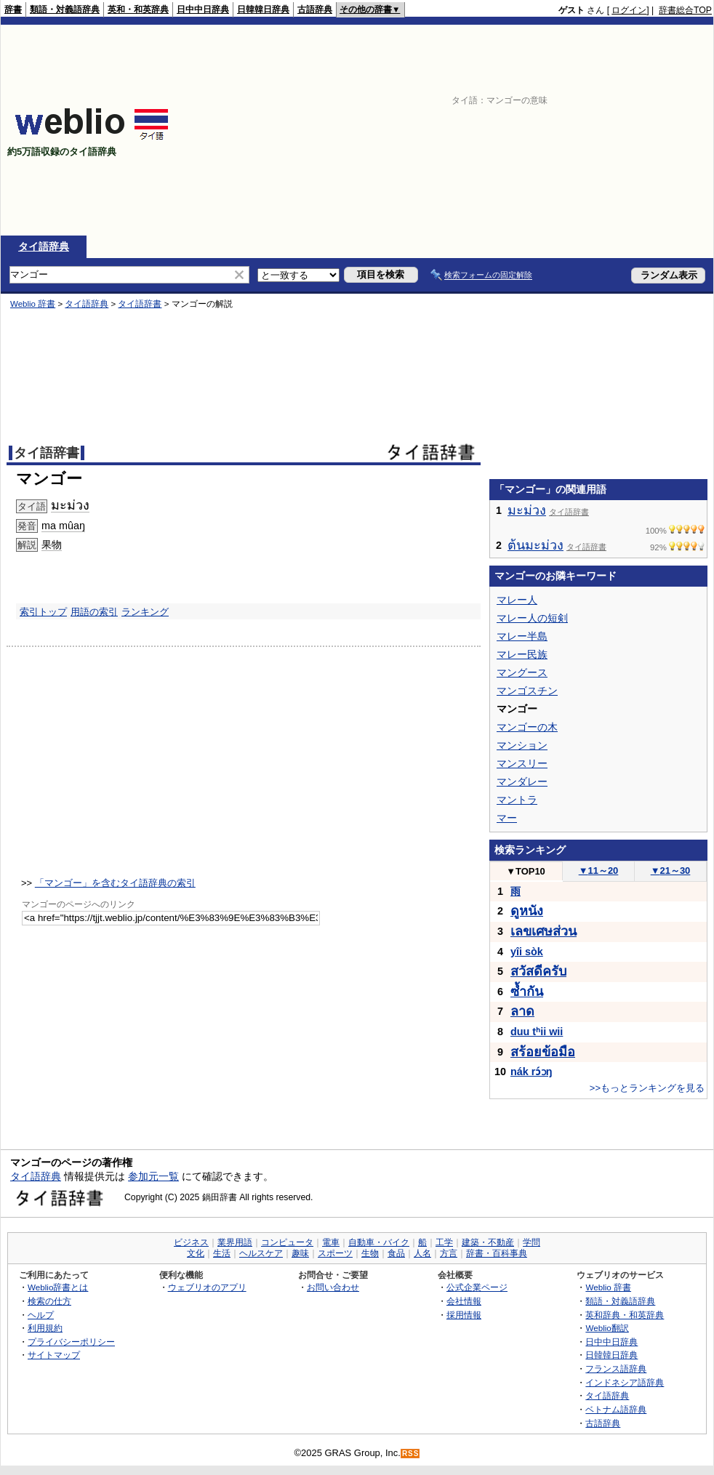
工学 (444, 1242)
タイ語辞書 (139, 304)
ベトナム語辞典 (615, 1409)
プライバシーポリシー (71, 1341)
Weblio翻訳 (606, 1328)
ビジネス (191, 1242)
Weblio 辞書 (32, 304)
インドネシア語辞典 (624, 1382)
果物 (51, 544)
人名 (422, 1253)
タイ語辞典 (43, 246)
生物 (370, 1253)
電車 (331, 1242)
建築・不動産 (488, 1242)
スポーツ (335, 1253)
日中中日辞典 (203, 9)
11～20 (599, 870)
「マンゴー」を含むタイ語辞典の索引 (115, 882)
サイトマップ (54, 1354)
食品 (396, 1253)
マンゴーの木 (527, 727)
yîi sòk (526, 951)
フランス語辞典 (615, 1368)
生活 (221, 1253)
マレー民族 (522, 654)
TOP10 (525, 871)
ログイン (628, 10)
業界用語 (234, 1242)
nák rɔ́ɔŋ (531, 1071)
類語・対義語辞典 (65, 9)
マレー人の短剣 (532, 618)
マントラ (517, 799)
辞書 (13, 9)
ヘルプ (41, 1314)
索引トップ (43, 611)
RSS (411, 1454)
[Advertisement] (579, 130)
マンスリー (522, 763)
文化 (195, 1253)
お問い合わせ (333, 1287)
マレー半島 (522, 636)
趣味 (300, 1253)
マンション (522, 745)
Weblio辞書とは (58, 1287)
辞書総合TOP (685, 10)
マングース (522, 672)
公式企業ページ (477, 1287)
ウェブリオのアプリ (207, 1287)
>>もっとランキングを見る (647, 1087)
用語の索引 (94, 611)
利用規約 (45, 1328)
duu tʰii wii (536, 1031)
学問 (531, 1242)
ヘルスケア (261, 1253)
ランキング (145, 611)
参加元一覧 (153, 1176)
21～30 (671, 870)
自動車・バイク (378, 1242)
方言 (448, 1253)
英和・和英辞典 (138, 9)
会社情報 (463, 1301)
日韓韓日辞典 (263, 9)
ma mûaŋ (63, 525)
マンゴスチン (527, 690)
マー (507, 818)
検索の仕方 (49, 1301)
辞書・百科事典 (496, 1253)
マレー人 (517, 600)
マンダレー (522, 781)
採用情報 (463, 1314)
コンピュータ (287, 1242)
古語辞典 (314, 9)
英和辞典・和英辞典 (624, 1314)
